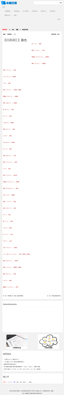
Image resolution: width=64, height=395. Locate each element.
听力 (13, 29)
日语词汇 (9, 34)
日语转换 (17, 11)
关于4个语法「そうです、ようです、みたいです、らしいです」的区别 (22, 369)
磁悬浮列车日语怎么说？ (10, 364)
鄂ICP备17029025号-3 (36, 393)
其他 (16, 15)
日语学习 (44, 11)
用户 (59, 19)
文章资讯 (53, 11)
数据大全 (8, 15)
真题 (17, 29)
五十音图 (26, 11)
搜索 (61, 2)
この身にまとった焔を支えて (12, 359)
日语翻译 (8, 11)
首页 (3, 7)
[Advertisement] (32, 26)
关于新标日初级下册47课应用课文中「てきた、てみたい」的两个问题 (22, 366)
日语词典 (35, 11)
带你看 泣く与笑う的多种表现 (15, 295)
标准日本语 (25, 29)
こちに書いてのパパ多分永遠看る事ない (14, 361)
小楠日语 (27, 393)
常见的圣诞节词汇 (56, 295)
